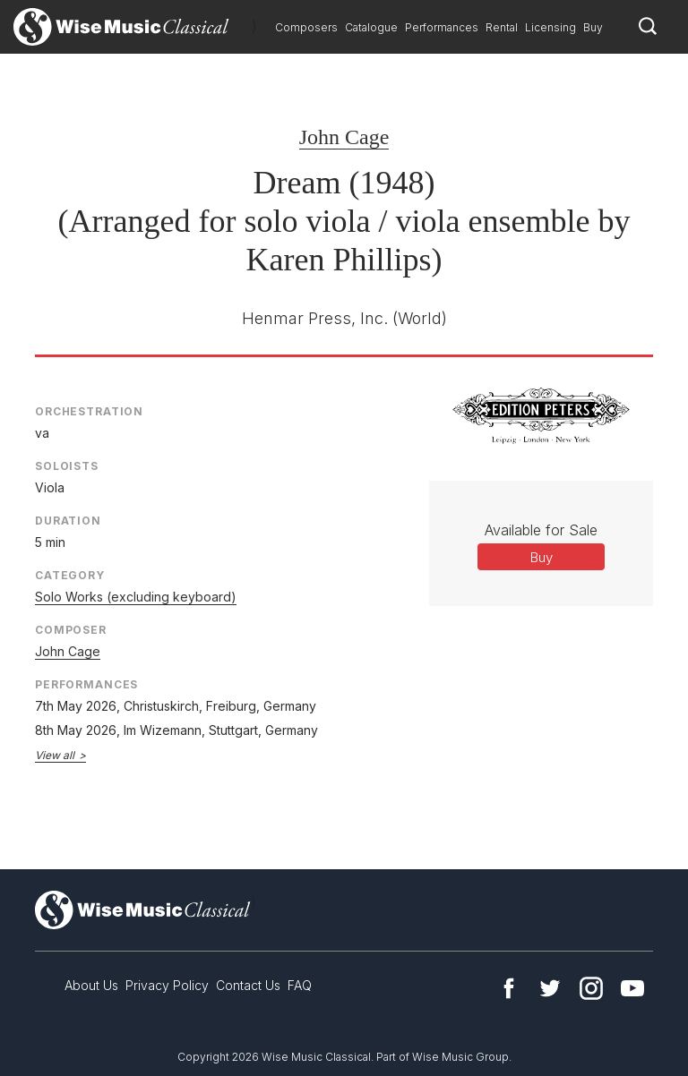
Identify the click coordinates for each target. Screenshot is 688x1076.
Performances (441, 27)
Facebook (508, 988)
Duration (68, 520)
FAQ (300, 985)
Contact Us (248, 985)
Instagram (591, 988)
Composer (71, 629)
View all (54, 755)
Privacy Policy (167, 985)
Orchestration (89, 411)
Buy (593, 27)
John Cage (344, 137)
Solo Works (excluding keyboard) (135, 596)
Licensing (550, 27)
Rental (502, 27)
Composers (306, 27)
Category (70, 575)
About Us (91, 985)
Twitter (550, 988)
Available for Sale (541, 530)
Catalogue (371, 27)
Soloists (67, 466)
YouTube (632, 988)
